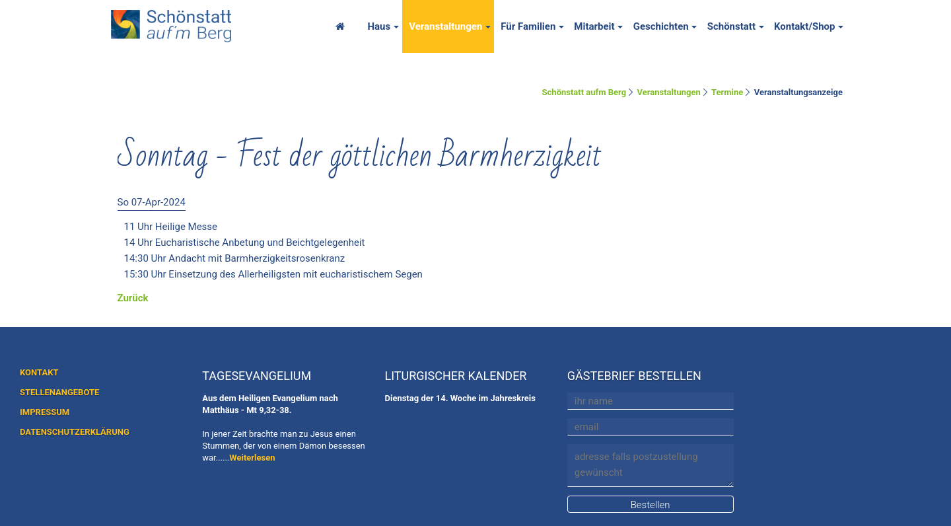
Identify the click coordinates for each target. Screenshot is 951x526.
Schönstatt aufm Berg (584, 92)
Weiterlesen (252, 458)
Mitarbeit (594, 26)
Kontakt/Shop (804, 26)
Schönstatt (731, 26)
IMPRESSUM (44, 412)
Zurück (133, 298)
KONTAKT (39, 372)
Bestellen (650, 505)
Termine (727, 92)
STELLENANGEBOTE (59, 392)
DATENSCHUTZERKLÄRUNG (74, 432)
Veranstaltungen (445, 26)
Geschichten (661, 26)
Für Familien (528, 26)
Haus (378, 26)
